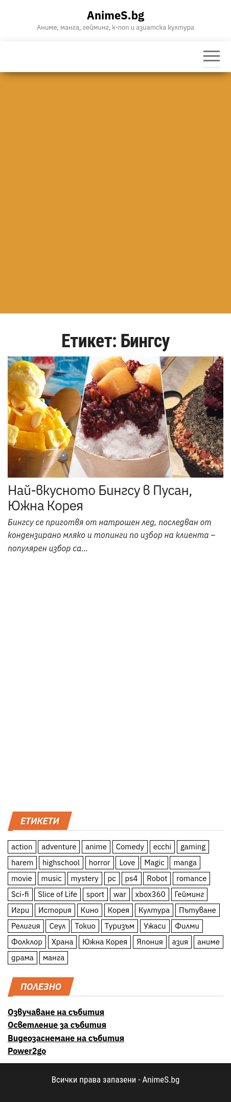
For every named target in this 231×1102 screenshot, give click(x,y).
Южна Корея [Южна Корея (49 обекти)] (104, 942)
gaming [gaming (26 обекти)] (192, 846)
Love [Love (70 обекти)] (127, 862)
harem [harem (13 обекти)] (22, 862)
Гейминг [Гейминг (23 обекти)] (189, 894)
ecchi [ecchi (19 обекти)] (162, 846)
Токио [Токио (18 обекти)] (85, 926)
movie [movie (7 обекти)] (21, 878)
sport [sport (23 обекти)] (95, 894)
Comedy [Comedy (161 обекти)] (130, 846)
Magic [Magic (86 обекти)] (154, 862)
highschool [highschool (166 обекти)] (61, 862)
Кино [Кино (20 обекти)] (90, 910)
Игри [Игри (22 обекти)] (20, 910)
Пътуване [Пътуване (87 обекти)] (197, 910)
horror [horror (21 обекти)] (99, 862)
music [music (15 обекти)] (51, 878)
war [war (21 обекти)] (119, 894)
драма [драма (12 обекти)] (22, 957)
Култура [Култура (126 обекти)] (154, 910)
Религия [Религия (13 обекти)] (25, 926)
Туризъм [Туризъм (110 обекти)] (120, 926)
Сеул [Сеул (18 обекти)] (57, 926)
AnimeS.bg (115, 15)
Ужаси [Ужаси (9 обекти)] (155, 926)
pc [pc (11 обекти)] (112, 878)
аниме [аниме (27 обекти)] (208, 942)
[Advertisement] (115, 192)
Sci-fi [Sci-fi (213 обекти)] (20, 894)
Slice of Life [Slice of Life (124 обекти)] (57, 894)
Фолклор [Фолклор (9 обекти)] (26, 942)
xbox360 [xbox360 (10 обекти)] (150, 894)
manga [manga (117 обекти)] (185, 862)
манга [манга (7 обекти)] (54, 957)
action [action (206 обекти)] (22, 846)
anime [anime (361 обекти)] (96, 846)
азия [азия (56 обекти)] (180, 942)
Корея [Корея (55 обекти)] (119, 910)
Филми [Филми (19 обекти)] (187, 926)
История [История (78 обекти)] (55, 910)
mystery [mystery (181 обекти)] (85, 878)
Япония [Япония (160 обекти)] (149, 942)
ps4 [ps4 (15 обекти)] (131, 878)
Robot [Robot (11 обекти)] (157, 878)
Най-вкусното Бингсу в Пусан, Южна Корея (100, 497)
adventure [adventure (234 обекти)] (58, 846)
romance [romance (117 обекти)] (191, 878)
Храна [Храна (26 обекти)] (63, 942)
